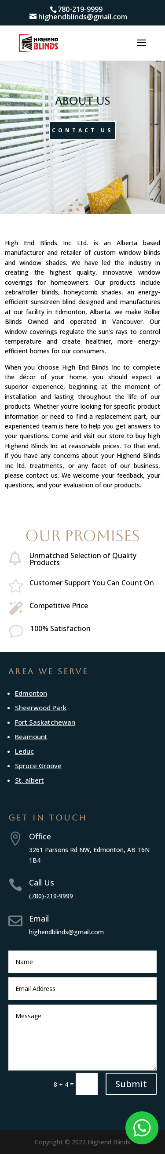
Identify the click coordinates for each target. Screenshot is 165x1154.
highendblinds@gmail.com (66, 932)
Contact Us (82, 130)
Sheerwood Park (40, 707)
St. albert (29, 780)
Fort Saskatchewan (45, 722)
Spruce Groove (38, 765)
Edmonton (31, 693)
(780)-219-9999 (51, 896)
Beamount (31, 736)
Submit (131, 1084)
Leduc (24, 751)
